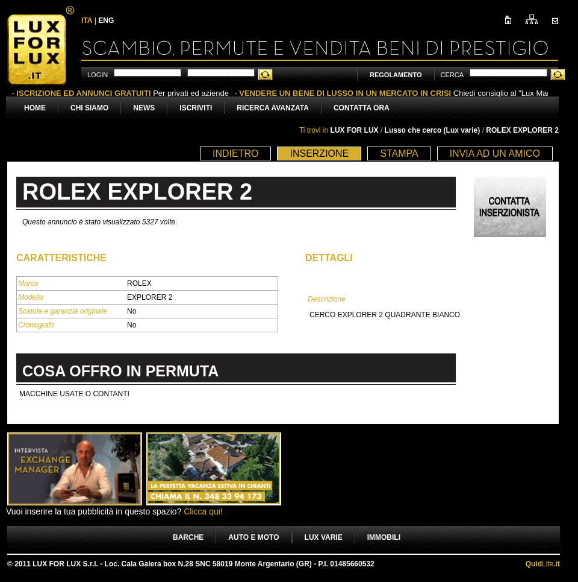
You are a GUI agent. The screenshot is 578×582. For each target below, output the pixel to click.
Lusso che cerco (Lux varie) (433, 130)
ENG (106, 20)
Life (543, 564)
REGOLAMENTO (396, 74)
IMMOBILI (383, 537)
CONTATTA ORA (362, 108)
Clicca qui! (203, 511)
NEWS (144, 108)
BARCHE (188, 537)
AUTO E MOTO (253, 537)
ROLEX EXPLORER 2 (522, 130)
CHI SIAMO (89, 108)
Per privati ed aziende (122, 93)
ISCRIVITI (195, 108)
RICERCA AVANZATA (273, 108)
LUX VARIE (324, 537)
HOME (35, 108)
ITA (86, 20)
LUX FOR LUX (355, 130)
